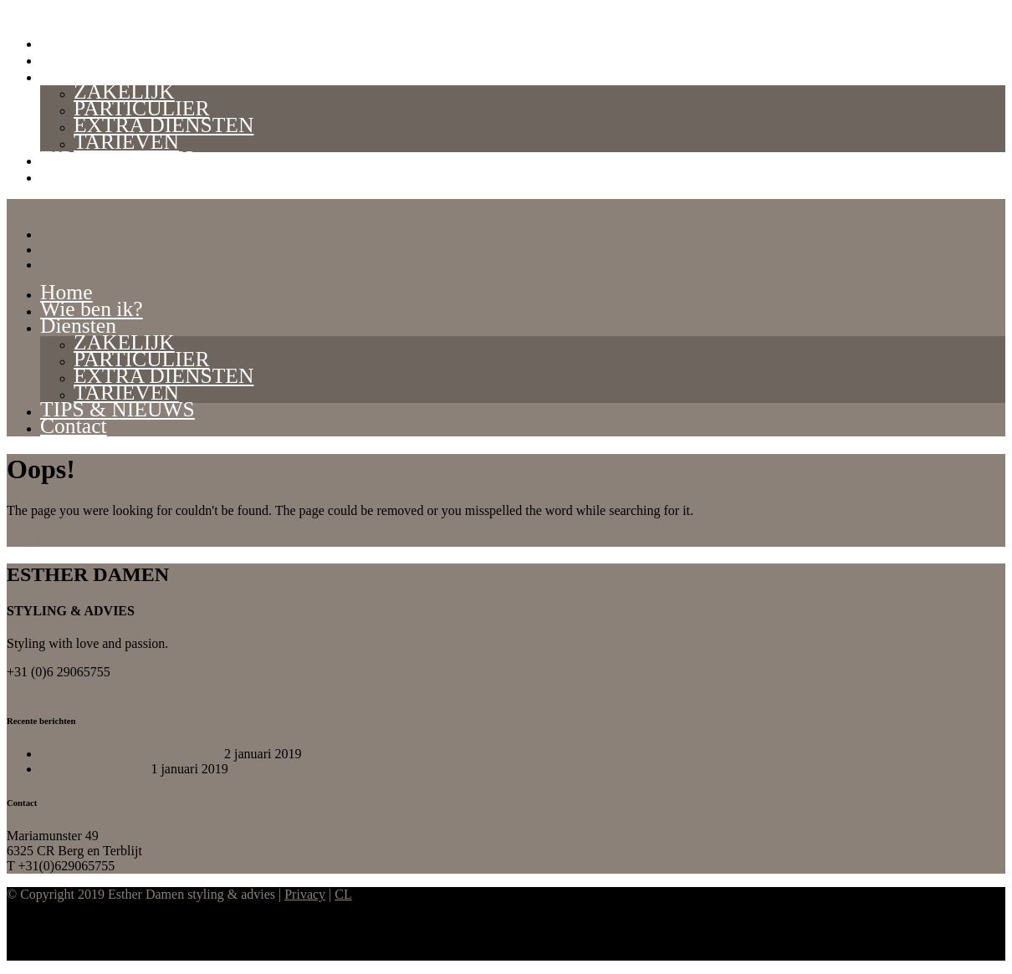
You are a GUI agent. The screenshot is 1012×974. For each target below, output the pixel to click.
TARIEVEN (126, 142)
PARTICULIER (141, 108)
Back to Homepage (58, 539)
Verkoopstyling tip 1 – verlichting (130, 754)
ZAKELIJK (124, 91)
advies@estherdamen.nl (71, 687)
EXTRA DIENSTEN (163, 125)
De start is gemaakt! (93, 769)
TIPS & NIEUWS (117, 158)
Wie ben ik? (91, 58)
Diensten (78, 75)
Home (66, 41)
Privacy (304, 894)
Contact (73, 175)
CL (343, 894)
